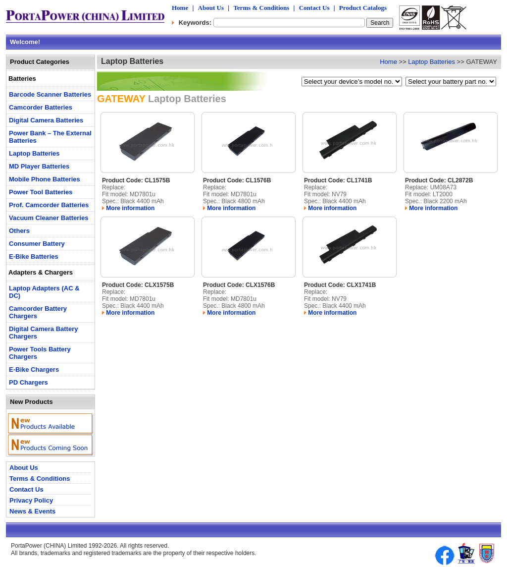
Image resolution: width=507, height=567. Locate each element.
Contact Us (314, 7)
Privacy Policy (31, 500)
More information (128, 208)
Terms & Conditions (261, 7)
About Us (211, 7)
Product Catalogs (363, 7)
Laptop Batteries (431, 61)
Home (180, 7)
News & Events (32, 511)
